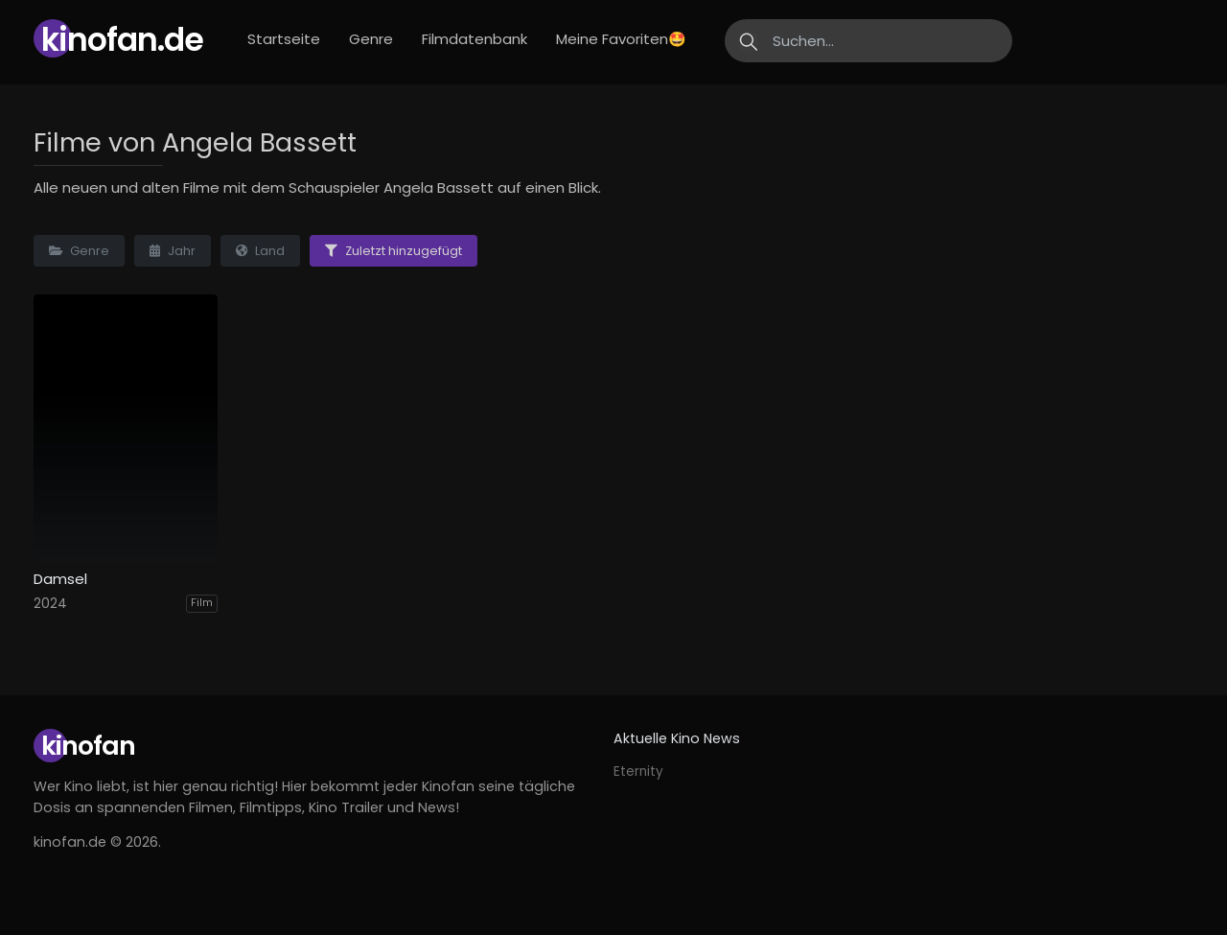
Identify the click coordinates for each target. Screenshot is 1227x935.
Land (260, 251)
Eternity (638, 771)
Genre (371, 39)
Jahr (173, 251)
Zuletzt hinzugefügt (393, 251)
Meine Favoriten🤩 (621, 39)
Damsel (60, 579)
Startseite (283, 39)
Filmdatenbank (474, 39)
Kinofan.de (122, 39)
